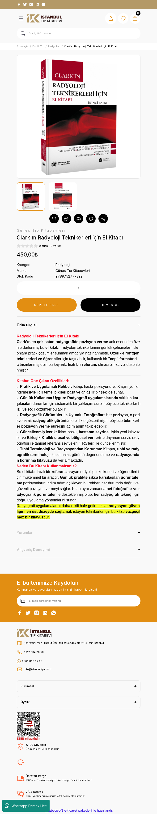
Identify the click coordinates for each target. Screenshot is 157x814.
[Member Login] (109, 18)
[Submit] (23, 600)
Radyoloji (62, 265)
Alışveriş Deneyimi (33, 549)
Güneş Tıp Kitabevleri (72, 271)
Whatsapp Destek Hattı (26, 805)
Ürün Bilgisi (27, 325)
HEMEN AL (110, 305)
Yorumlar (25, 532)
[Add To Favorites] (54, 218)
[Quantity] (78, 288)
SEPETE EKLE (46, 305)
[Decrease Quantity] (23, 288)
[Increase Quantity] (133, 288)
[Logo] (44, 18)
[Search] (78, 33)
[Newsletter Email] (78, 600)
